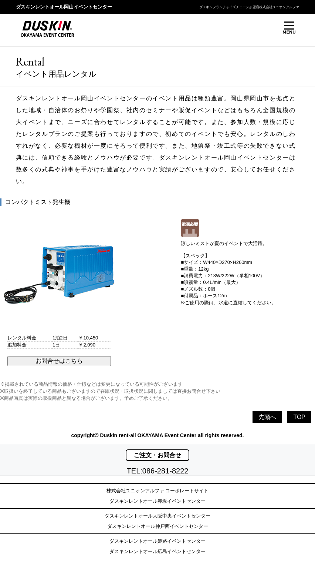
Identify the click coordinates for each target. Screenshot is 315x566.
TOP (299, 417)
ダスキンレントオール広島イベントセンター (157, 551)
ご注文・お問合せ (157, 455)
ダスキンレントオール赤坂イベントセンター (157, 501)
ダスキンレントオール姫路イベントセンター (157, 541)
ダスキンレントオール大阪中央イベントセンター (157, 516)
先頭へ (267, 417)
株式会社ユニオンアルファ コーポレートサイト (157, 490)
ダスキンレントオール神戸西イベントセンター (157, 526)
